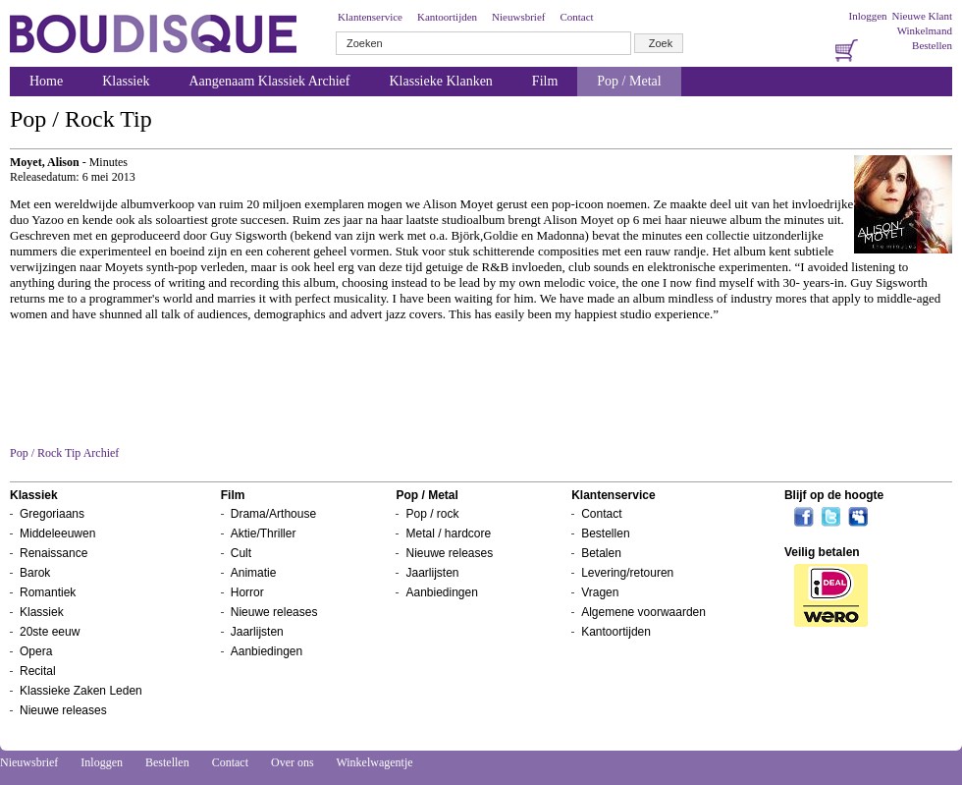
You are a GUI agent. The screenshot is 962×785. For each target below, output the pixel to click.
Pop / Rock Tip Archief (64, 453)
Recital (38, 671)
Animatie (254, 573)
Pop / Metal (629, 81)
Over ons (292, 762)
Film (545, 81)
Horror (247, 592)
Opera (36, 651)
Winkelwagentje (374, 762)
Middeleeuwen (57, 533)
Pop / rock (431, 514)
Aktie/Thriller (263, 533)
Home (46, 81)
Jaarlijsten (257, 632)
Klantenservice (370, 17)
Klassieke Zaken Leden (81, 691)
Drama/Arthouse (273, 514)
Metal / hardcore (448, 533)
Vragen (599, 592)
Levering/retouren (627, 573)
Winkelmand (924, 30)
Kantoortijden (447, 17)
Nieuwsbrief (518, 17)
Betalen (601, 553)
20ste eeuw (50, 632)
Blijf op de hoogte (833, 495)
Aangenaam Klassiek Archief (268, 81)
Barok (35, 573)
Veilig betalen (822, 552)
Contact (576, 17)
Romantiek (48, 592)
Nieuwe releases (63, 710)
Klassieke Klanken (441, 81)
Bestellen (932, 45)
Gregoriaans (52, 514)
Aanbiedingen (266, 651)
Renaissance (53, 553)
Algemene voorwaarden (643, 612)
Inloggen (867, 16)
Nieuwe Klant (922, 16)
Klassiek (125, 81)
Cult (241, 553)
